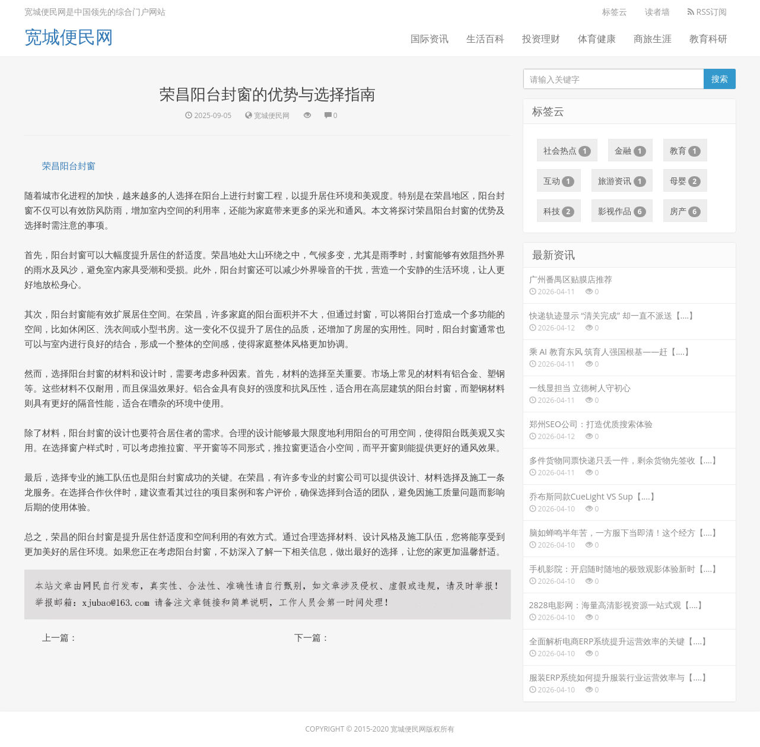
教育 (685, 151)
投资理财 (541, 38)
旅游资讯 (622, 181)
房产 (685, 211)
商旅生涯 (653, 38)
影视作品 (622, 211)
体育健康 (597, 38)
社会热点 (567, 151)
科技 (559, 211)
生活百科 (485, 38)
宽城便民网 (68, 36)
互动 (559, 181)
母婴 (685, 181)
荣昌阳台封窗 (69, 165)
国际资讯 (430, 38)
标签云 (614, 11)
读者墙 (657, 11)
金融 (630, 151)
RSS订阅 (707, 11)
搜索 (719, 78)
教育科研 (708, 38)
